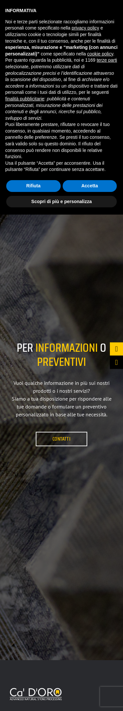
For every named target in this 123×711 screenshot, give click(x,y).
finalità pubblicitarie (24, 98)
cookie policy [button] (100, 53)
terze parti (107, 60)
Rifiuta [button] (33, 185)
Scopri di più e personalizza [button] (61, 201)
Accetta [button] (89, 185)
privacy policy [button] (85, 28)
